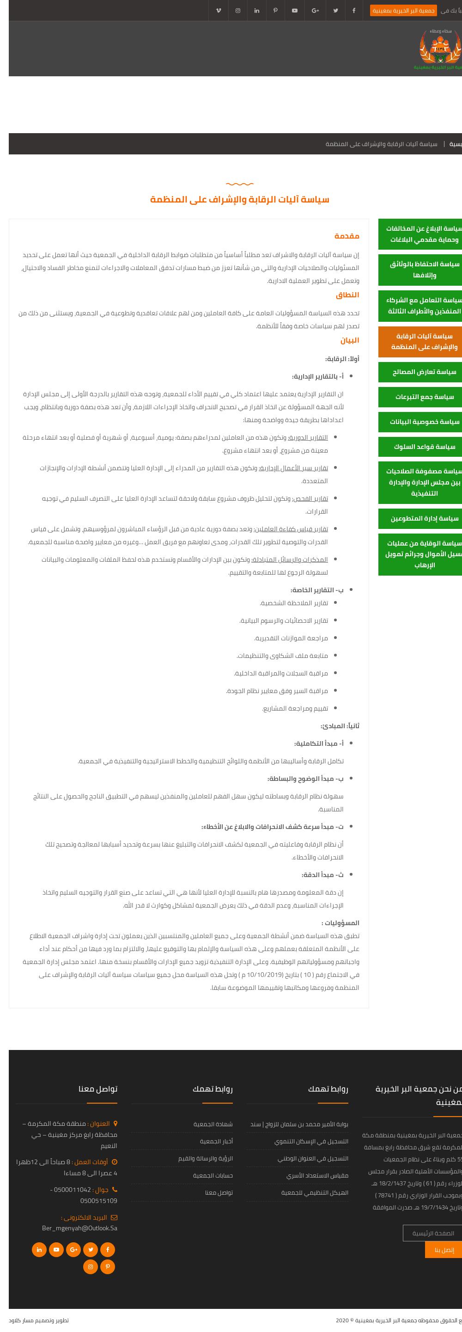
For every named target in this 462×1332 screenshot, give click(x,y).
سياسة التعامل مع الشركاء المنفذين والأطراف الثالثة (415, 305)
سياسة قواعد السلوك (416, 447)
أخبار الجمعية (112, 104)
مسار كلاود (12, 1320)
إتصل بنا (435, 1249)
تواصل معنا (431, 123)
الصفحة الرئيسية (424, 104)
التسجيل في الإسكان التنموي (303, 1141)
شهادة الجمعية (204, 1123)
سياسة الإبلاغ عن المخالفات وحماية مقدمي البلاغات (416, 234)
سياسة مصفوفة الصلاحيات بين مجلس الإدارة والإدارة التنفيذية (416, 482)
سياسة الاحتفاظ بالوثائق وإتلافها (416, 269)
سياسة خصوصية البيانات (416, 422)
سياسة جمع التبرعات (416, 397)
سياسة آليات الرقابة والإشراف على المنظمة (416, 341)
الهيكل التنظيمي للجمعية (306, 1192)
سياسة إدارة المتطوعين (416, 518)
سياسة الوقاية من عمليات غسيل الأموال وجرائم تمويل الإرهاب (416, 554)
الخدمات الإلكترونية (45, 104)
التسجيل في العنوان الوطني (304, 1158)
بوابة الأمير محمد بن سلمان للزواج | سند (291, 1123)
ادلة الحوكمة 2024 (300, 104)
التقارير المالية (234, 104)
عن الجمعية (363, 104)
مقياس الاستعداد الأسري (309, 1175)
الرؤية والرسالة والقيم (197, 1158)
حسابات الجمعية (204, 1175)
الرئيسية (451, 143)
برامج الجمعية (173, 104)
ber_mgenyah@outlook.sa (71, 1228)
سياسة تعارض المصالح (416, 372)
